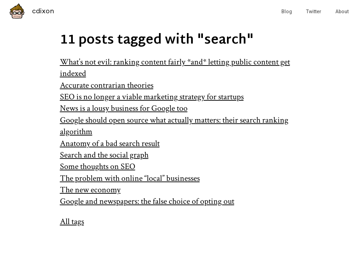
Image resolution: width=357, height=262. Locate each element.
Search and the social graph (104, 154)
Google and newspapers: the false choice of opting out (147, 201)
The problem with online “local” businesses (130, 178)
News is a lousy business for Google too (124, 108)
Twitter (313, 11)
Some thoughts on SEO (97, 166)
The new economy (90, 189)
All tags (72, 221)
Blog (286, 11)
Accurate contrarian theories (106, 85)
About (342, 11)
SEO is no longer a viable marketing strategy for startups (152, 96)
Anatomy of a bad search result (110, 143)
